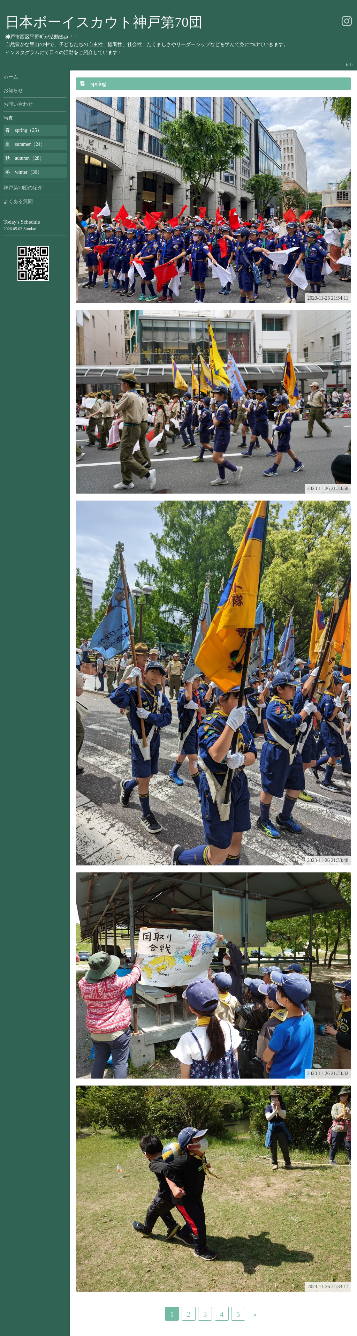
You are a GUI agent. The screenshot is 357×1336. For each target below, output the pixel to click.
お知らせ (13, 90)
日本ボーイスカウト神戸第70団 (104, 22)
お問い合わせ (18, 104)
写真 (8, 118)
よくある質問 (18, 201)
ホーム (10, 77)
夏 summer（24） (25, 144)
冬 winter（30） (23, 172)
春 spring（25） (23, 130)
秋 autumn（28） (24, 158)
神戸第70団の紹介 (23, 187)
